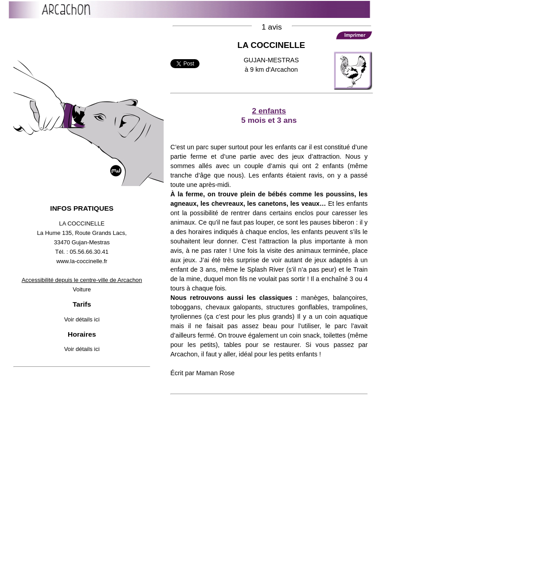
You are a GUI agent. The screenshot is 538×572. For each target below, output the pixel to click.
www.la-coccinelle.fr (82, 261)
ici (97, 319)
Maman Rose (215, 373)
